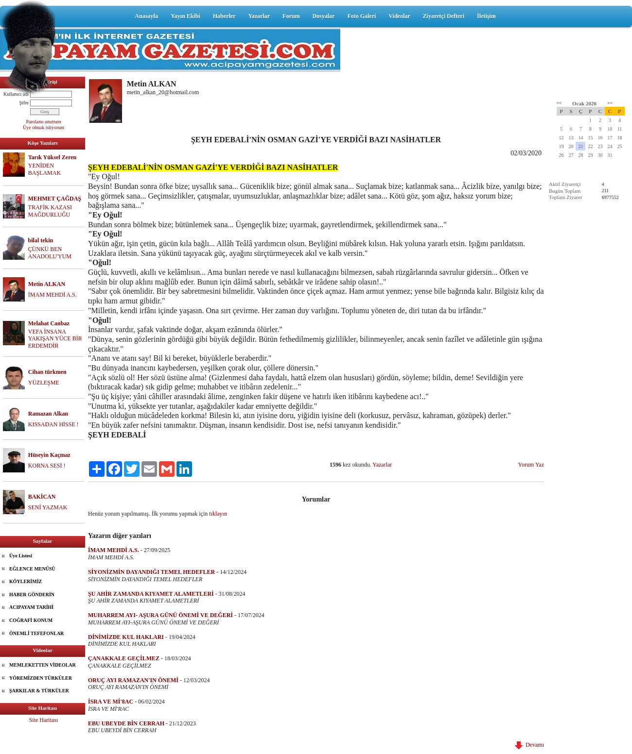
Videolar (399, 16)
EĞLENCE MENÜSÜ (32, 568)
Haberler (224, 16)
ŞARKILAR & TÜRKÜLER (39, 690)
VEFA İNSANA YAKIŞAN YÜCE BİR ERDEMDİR (55, 339)
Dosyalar (323, 16)
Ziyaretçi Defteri (443, 16)
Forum (290, 16)
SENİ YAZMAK (48, 507)
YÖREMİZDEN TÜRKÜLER (40, 678)
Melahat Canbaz (49, 323)
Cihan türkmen (47, 372)
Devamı (529, 744)
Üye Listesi (20, 555)
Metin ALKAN (46, 284)
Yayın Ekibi (185, 16)
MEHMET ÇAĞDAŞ (54, 198)
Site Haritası (43, 720)
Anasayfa (146, 16)
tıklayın (218, 513)
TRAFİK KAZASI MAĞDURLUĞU (50, 211)
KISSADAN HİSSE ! (53, 424)
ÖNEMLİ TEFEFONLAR (36, 633)
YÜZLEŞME (43, 382)
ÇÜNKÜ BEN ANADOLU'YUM (50, 253)
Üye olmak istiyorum (43, 127)
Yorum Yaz (531, 464)
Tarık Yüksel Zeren (52, 157)
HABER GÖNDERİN (31, 594)
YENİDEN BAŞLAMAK (44, 169)
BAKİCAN (42, 496)
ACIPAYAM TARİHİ (31, 607)
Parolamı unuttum (43, 121)
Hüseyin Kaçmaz (49, 455)
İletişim (486, 16)
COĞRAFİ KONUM (31, 620)
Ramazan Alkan (48, 413)
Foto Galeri (361, 16)
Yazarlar (259, 16)
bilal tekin (40, 240)
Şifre (24, 102)
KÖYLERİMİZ (25, 581)
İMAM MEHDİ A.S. (52, 294)
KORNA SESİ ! (47, 465)
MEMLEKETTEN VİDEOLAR (42, 665)
